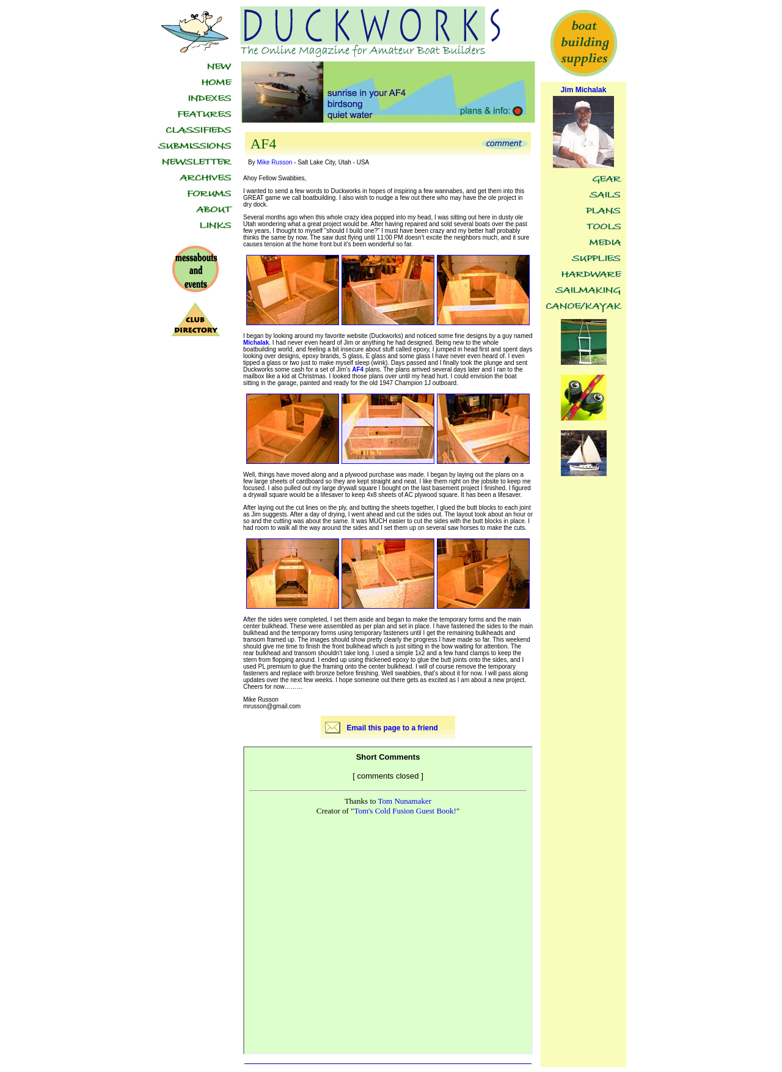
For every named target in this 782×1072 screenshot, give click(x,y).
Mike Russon (274, 162)
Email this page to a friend (391, 728)
